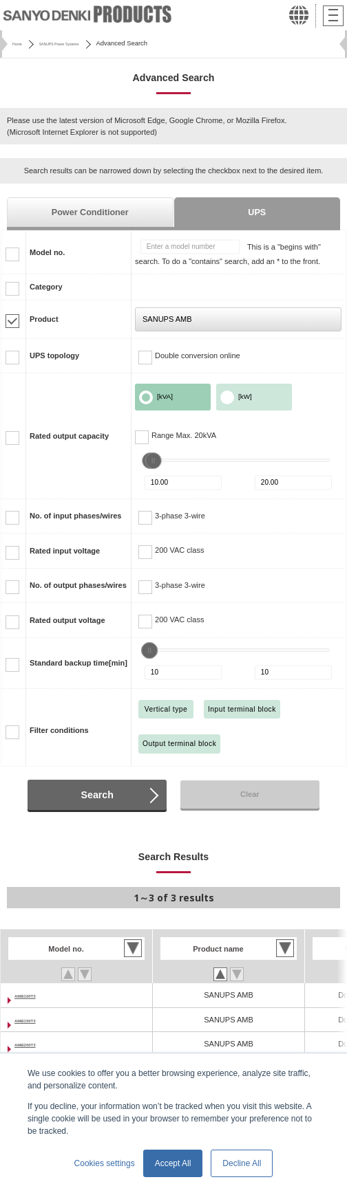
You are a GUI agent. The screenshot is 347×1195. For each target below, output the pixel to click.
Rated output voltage (67, 620)
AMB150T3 (33, 1020)
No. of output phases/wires (78, 585)
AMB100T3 (33, 995)
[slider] (153, 460)
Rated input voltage (65, 551)
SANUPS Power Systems (83, 43)
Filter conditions (59, 730)
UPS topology (54, 355)
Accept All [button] (173, 1163)
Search (97, 794)
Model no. (47, 252)
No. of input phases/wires (75, 516)
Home (21, 43)
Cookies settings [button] (104, 1163)
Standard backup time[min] (78, 663)
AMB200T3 (33, 1044)
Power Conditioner (90, 212)
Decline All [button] (241, 1163)
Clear (250, 794)
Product (44, 319)
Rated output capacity (69, 436)
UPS (257, 212)
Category (46, 287)
